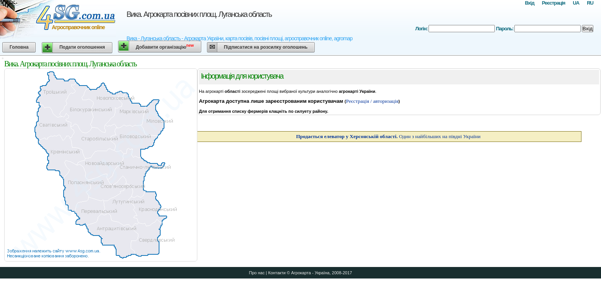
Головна (19, 47)
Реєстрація (553, 3)
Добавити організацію (165, 46)
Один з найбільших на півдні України (388, 136)
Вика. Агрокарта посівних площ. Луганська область (198, 14)
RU (590, 3)
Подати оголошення (82, 47)
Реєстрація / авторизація (372, 101)
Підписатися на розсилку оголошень (265, 47)
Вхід (529, 3)
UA (576, 3)
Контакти (277, 272)
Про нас (257, 272)
